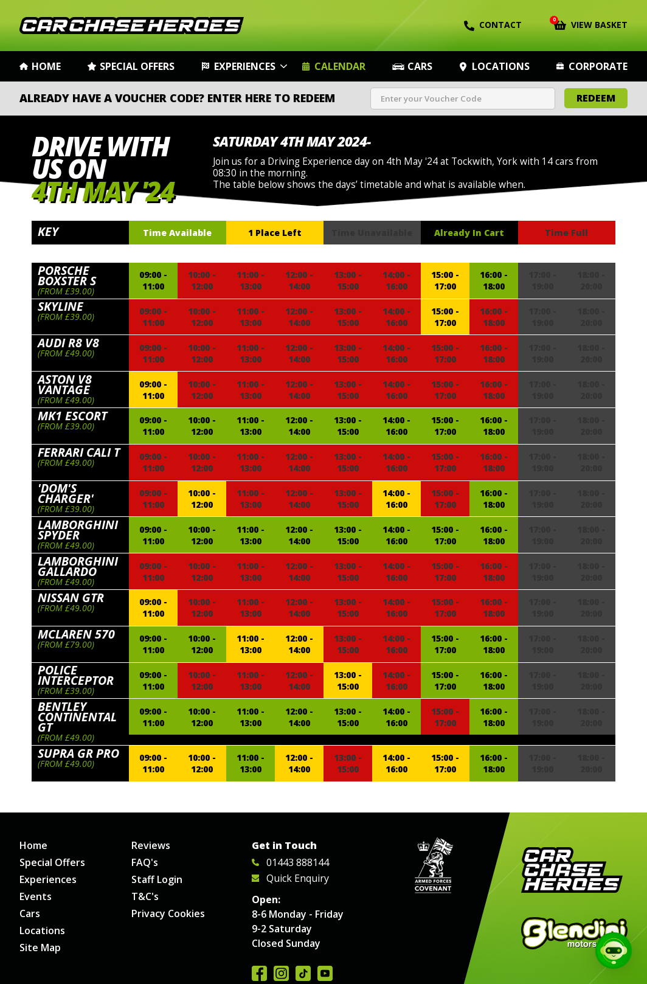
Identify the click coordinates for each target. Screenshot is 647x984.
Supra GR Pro (78, 753)
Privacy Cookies (168, 913)
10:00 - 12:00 (202, 425)
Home (46, 66)
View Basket (591, 23)
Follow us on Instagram (281, 973)
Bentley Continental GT (77, 716)
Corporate (598, 66)
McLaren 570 (76, 634)
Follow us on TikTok (303, 973)
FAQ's (144, 862)
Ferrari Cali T (79, 452)
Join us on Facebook (259, 973)
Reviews (150, 845)
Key (48, 231)
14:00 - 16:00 (396, 425)
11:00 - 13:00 (251, 425)
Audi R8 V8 (68, 342)
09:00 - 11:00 (153, 280)
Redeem (595, 98)
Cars (419, 66)
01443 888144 (290, 862)
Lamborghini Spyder (78, 529)
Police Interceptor (76, 675)
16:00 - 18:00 (494, 280)
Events (35, 896)
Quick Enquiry (290, 878)
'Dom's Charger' (66, 493)
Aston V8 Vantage (65, 384)
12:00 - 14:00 (299, 425)
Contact (493, 25)
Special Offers (137, 66)
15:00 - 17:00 (445, 280)
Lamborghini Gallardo (78, 566)
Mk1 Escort (72, 415)
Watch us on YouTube (325, 973)
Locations (501, 66)
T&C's (145, 896)
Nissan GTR (71, 597)
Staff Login (156, 879)
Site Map (40, 947)
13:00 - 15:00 (348, 425)
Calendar (339, 66)
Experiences (244, 66)
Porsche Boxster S (67, 275)
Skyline (60, 306)
